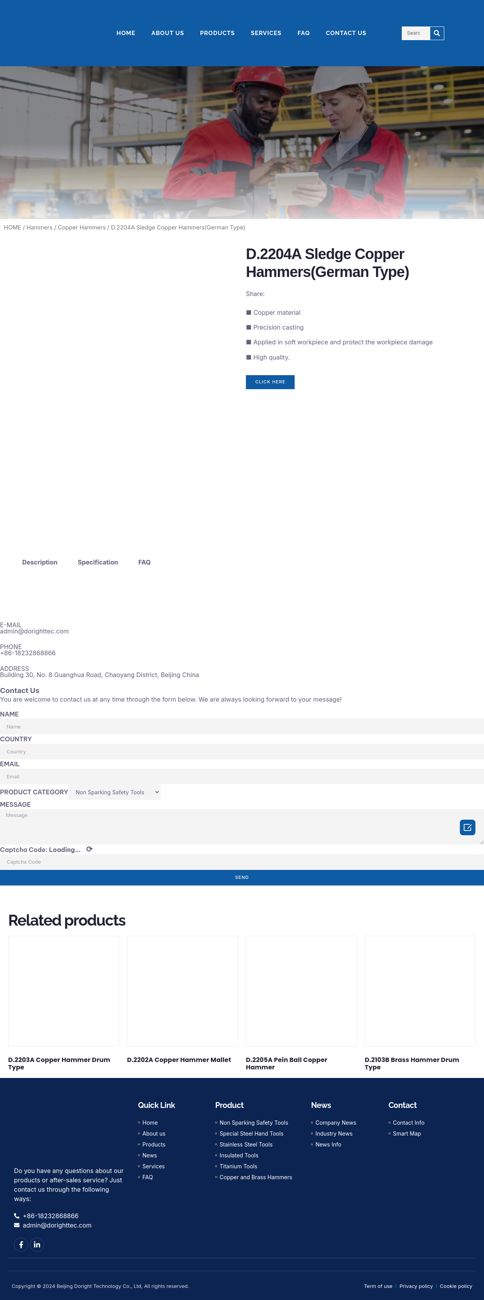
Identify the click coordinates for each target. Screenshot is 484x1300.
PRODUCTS (217, 33)
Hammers (39, 227)
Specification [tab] (98, 559)
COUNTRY (16, 737)
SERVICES (266, 33)
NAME (9, 712)
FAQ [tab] (144, 559)
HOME (126, 33)
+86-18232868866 (28, 650)
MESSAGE (15, 802)
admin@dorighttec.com (34, 628)
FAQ (304, 33)
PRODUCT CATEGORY (34, 790)
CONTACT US (346, 33)
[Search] (437, 33)
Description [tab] (39, 559)
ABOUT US (168, 33)
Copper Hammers (82, 227)
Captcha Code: (46, 849)
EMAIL (10, 762)
